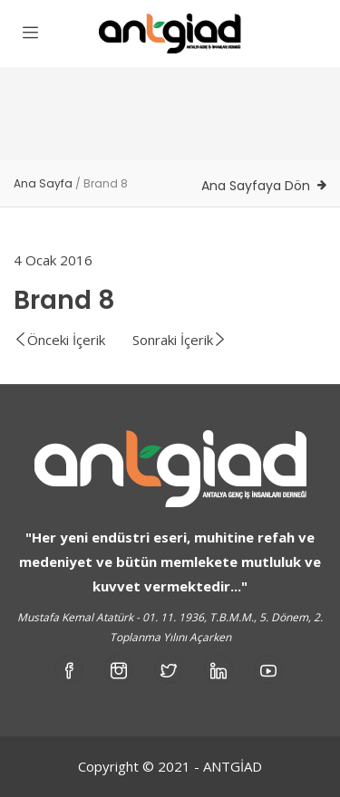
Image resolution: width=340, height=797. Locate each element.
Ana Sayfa (43, 183)
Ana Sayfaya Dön (255, 186)
